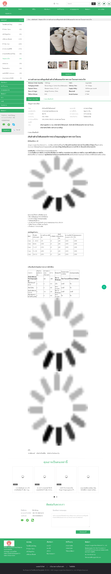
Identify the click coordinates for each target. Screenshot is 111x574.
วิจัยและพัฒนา (70, 551)
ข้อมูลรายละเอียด (33, 99)
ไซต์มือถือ (72, 566)
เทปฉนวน (12, 64)
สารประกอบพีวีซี (12, 49)
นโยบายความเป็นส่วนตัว (57, 566)
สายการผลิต (69, 545)
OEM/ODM (69, 548)
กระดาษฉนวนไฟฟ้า (12, 78)
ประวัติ (49, 548)
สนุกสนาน (8, 13)
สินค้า (20, 9)
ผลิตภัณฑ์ (12, 20)
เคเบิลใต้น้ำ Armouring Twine (12, 73)
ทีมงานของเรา (51, 553)
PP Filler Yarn (12, 44)
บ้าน (6, 9)
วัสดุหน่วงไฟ (12, 59)
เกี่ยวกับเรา (47, 9)
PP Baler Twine (12, 29)
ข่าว (2, 97)
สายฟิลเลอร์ (31, 453)
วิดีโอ (33, 9)
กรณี (2, 101)
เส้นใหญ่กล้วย (12, 34)
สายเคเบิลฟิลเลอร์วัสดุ (12, 54)
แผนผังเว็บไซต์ (40, 566)
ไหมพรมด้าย (12, 68)
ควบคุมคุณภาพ (74, 9)
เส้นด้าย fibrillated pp (53, 453)
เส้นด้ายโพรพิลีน (41, 453)
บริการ (49, 551)
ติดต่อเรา (87, 9)
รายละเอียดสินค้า (49, 99)
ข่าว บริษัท (101, 9)
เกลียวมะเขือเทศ (12, 39)
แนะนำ (49, 545)
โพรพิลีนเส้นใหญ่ (12, 24)
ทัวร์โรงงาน (60, 9)
